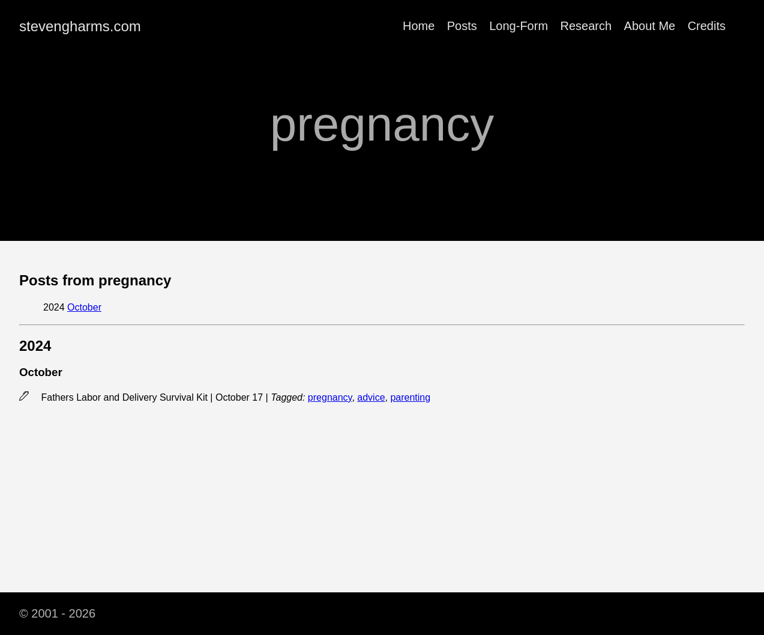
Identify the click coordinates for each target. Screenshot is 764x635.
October (84, 307)
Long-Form (518, 25)
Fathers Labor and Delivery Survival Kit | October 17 (153, 397)
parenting (410, 397)
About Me (650, 25)
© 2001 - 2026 (57, 613)
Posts (462, 25)
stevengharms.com (80, 26)
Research (586, 25)
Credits (707, 25)
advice (371, 397)
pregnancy (330, 397)
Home (419, 25)
